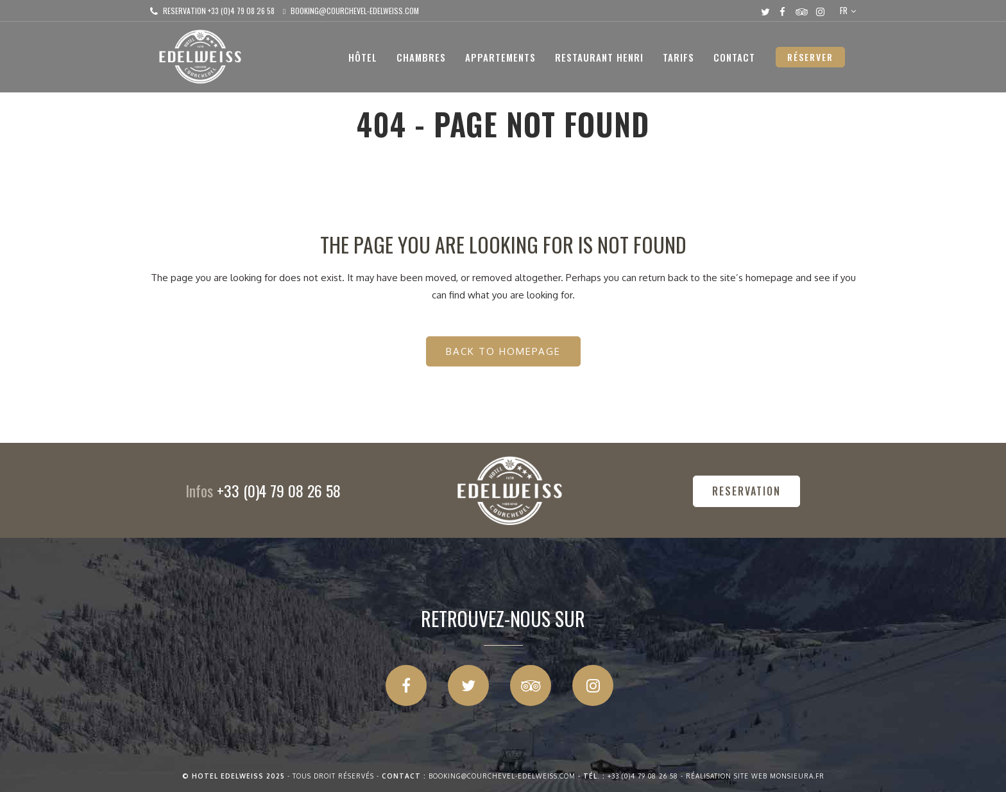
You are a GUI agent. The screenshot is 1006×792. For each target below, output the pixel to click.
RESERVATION (746, 491)
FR (844, 10)
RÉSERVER (810, 57)
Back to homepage (503, 351)
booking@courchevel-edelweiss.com (355, 10)
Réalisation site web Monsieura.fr (755, 776)
